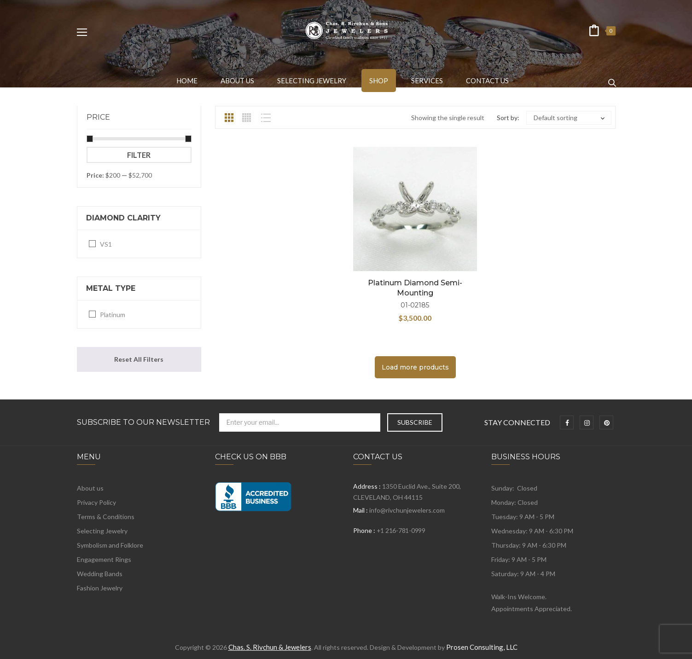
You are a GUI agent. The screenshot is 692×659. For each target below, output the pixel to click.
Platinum (112, 314)
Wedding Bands (99, 574)
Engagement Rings (104, 559)
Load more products (415, 367)
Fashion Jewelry (99, 588)
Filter (139, 154)
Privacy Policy (96, 502)
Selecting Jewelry (102, 531)
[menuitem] (187, 80)
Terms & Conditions (105, 516)
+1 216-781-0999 (401, 530)
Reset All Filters (138, 359)
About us (90, 488)
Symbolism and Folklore (110, 545)
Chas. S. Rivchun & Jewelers (269, 647)
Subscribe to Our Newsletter (143, 422)
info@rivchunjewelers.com (407, 510)
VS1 (106, 244)
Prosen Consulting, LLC (482, 647)
